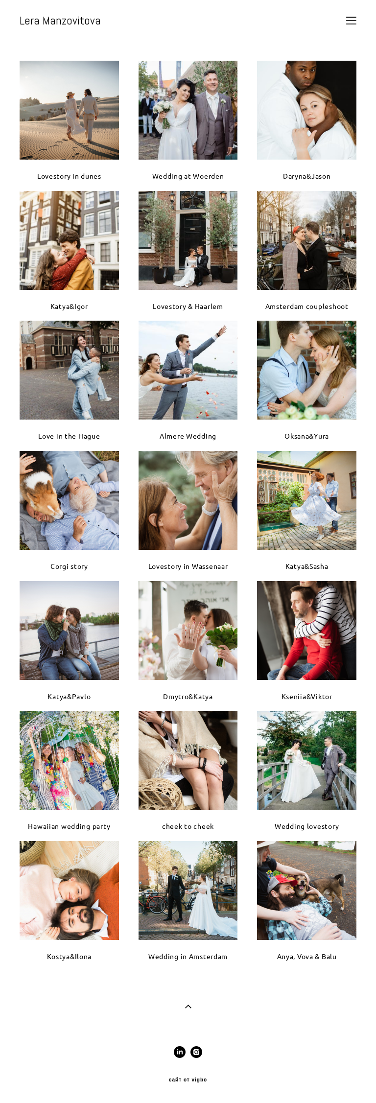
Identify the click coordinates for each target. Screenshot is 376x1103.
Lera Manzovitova (60, 20)
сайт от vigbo (188, 1080)
